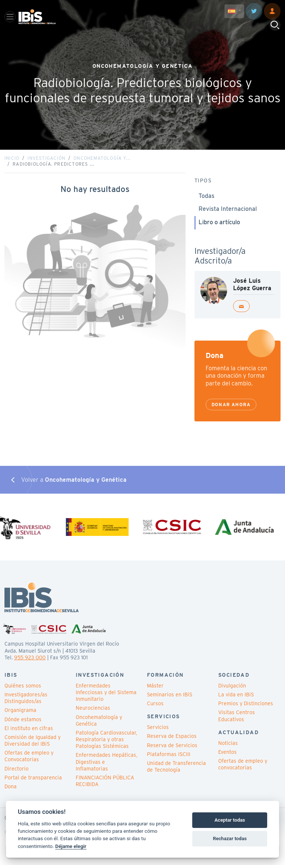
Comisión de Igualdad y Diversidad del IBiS (32, 740)
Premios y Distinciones (245, 703)
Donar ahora (231, 404)
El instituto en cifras (28, 728)
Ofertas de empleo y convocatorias (242, 764)
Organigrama (20, 710)
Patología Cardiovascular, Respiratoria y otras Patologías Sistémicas (106, 739)
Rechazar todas (230, 838)
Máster (155, 686)
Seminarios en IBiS (169, 694)
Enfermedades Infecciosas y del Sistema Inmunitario (106, 692)
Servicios (158, 727)
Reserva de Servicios (172, 745)
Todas (206, 195)
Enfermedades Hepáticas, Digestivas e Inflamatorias (106, 761)
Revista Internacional (228, 208)
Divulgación (232, 686)
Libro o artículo (219, 222)
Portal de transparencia (33, 778)
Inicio (11, 158)
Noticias (228, 743)
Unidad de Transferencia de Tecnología (176, 766)
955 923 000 (30, 657)
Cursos (155, 703)
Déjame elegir (70, 846)
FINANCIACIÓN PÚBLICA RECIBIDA (105, 781)
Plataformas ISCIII (168, 754)
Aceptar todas (229, 820)
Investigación (46, 158)
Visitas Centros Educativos (236, 715)
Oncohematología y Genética (99, 720)
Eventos (227, 752)
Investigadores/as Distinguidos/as (26, 698)
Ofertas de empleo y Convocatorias (28, 756)
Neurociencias (93, 708)
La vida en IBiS (236, 694)
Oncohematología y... (102, 158)
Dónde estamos (23, 719)
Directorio (16, 769)
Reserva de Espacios (172, 736)
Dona (10, 786)
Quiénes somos (22, 686)
